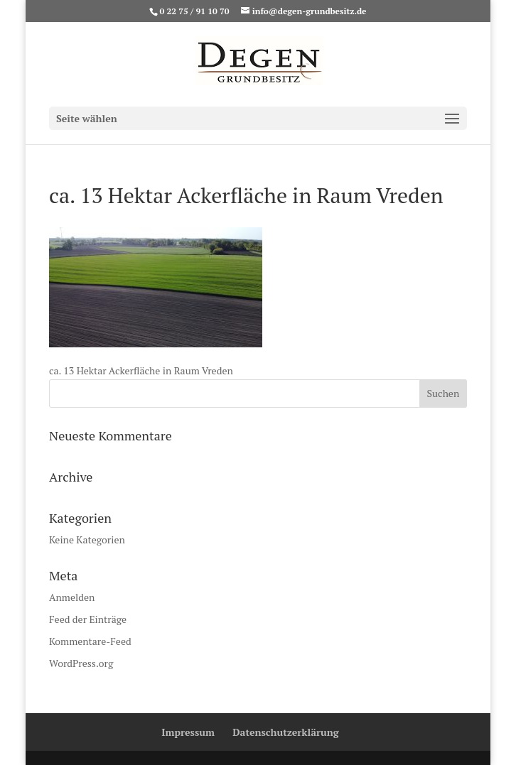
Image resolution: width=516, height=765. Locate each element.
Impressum (188, 732)
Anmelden (72, 597)
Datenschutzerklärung (285, 732)
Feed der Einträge (88, 619)
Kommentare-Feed (90, 641)
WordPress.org (81, 663)
